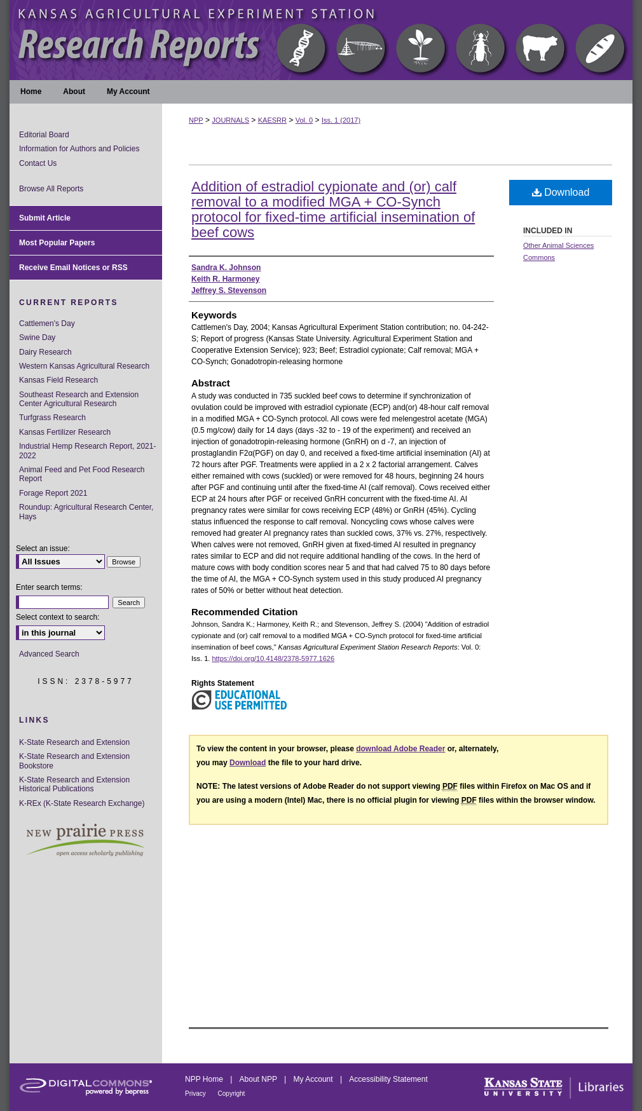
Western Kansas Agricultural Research (84, 366)
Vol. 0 (304, 120)
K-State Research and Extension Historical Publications (74, 784)
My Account (314, 1079)
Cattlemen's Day (47, 323)
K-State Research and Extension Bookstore (74, 761)
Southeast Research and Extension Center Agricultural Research (79, 399)
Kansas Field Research (58, 380)
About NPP (259, 1079)
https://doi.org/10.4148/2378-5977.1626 (273, 658)
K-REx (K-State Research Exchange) (81, 803)
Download (561, 192)
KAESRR (272, 120)
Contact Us (38, 163)
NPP (196, 120)
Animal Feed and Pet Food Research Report (81, 474)
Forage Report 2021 (53, 493)
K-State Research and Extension (74, 742)
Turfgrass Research (52, 417)
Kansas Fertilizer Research (65, 432)
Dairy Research (45, 352)
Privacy (196, 1093)
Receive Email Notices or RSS (73, 267)
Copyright (231, 1093)
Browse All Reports (51, 188)
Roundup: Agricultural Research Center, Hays (86, 512)
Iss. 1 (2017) (341, 120)
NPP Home (205, 1079)
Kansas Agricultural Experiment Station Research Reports (321, 40)
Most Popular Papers (57, 242)
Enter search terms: (49, 587)
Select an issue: (43, 548)
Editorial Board (44, 134)
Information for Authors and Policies (79, 148)
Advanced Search (49, 654)
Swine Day (37, 337)
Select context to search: (57, 617)
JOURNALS (230, 120)
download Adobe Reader (400, 748)
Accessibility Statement (388, 1079)
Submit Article (45, 218)
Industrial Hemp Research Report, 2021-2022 (87, 451)
